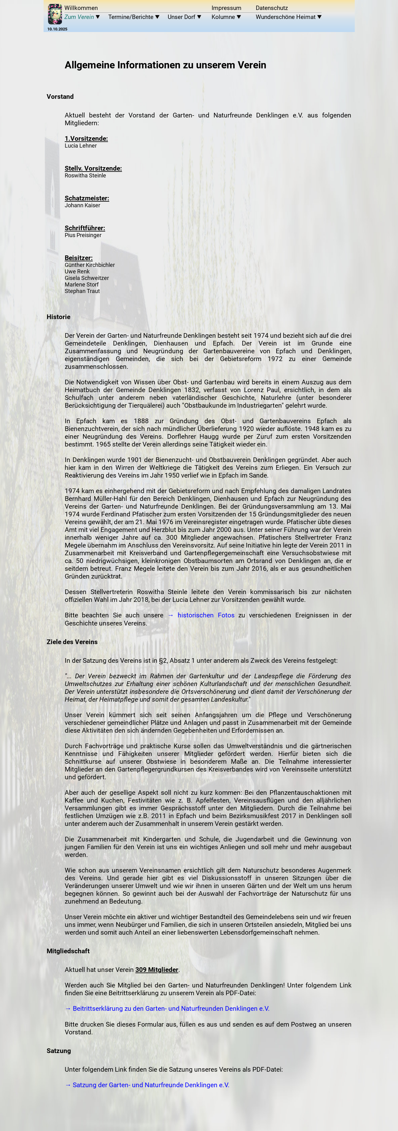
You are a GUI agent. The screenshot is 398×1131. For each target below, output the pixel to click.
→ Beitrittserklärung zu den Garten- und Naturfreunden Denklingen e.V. (167, 1008)
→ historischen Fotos (201, 615)
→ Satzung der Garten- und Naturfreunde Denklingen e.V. (147, 1085)
